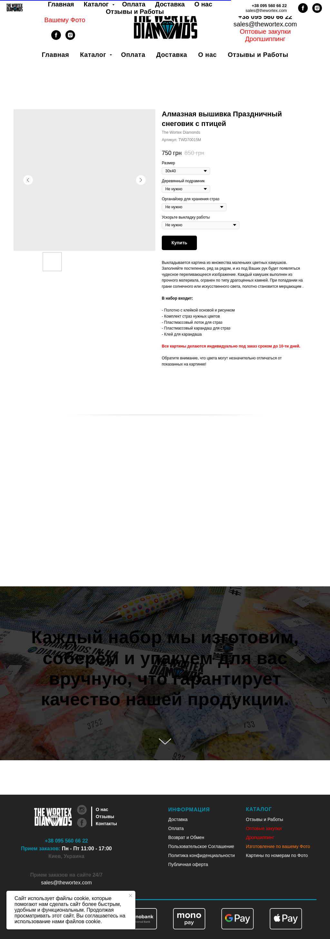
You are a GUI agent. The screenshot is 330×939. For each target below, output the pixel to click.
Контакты (106, 823)
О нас (207, 54)
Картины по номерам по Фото (277, 855)
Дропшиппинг (260, 837)
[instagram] (70, 38)
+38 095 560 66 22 (265, 16)
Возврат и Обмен (186, 837)
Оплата (133, 54)
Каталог (94, 54)
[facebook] (56, 38)
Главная (55, 54)
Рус (273, 9)
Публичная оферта (188, 864)
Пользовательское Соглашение (201, 846)
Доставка (171, 54)
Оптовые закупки (265, 31)
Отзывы (105, 816)
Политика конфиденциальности (201, 855)
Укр (256, 9)
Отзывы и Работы (258, 54)
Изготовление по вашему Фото (278, 846)
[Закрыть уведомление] (130, 895)
